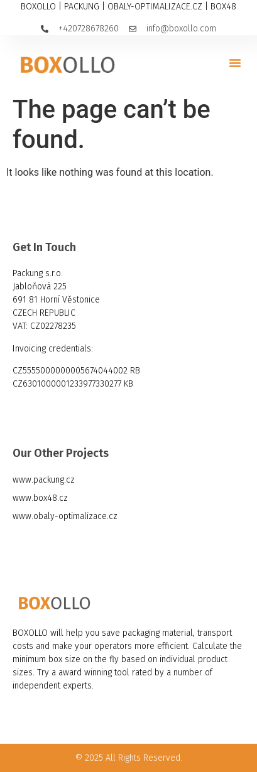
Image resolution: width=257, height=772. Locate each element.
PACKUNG (81, 6)
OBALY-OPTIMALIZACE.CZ (153, 6)
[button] (235, 62)
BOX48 (222, 6)
